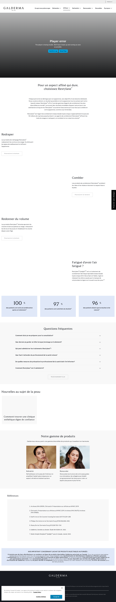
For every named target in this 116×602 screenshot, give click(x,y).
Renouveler (87, 8)
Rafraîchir (75, 8)
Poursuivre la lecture (11, 153)
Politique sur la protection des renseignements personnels (51, 586)
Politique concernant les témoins (80, 586)
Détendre (55, 8)
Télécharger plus (58, 376)
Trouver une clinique (13, 586)
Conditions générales (26, 586)
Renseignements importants (100, 586)
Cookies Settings (41, 598)
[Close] (62, 590)
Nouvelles (98, 8)
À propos (107, 8)
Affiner (65, 8)
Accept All (56, 598)
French (109, 1)
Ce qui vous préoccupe (42, 8)
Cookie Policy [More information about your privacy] (37, 594)
